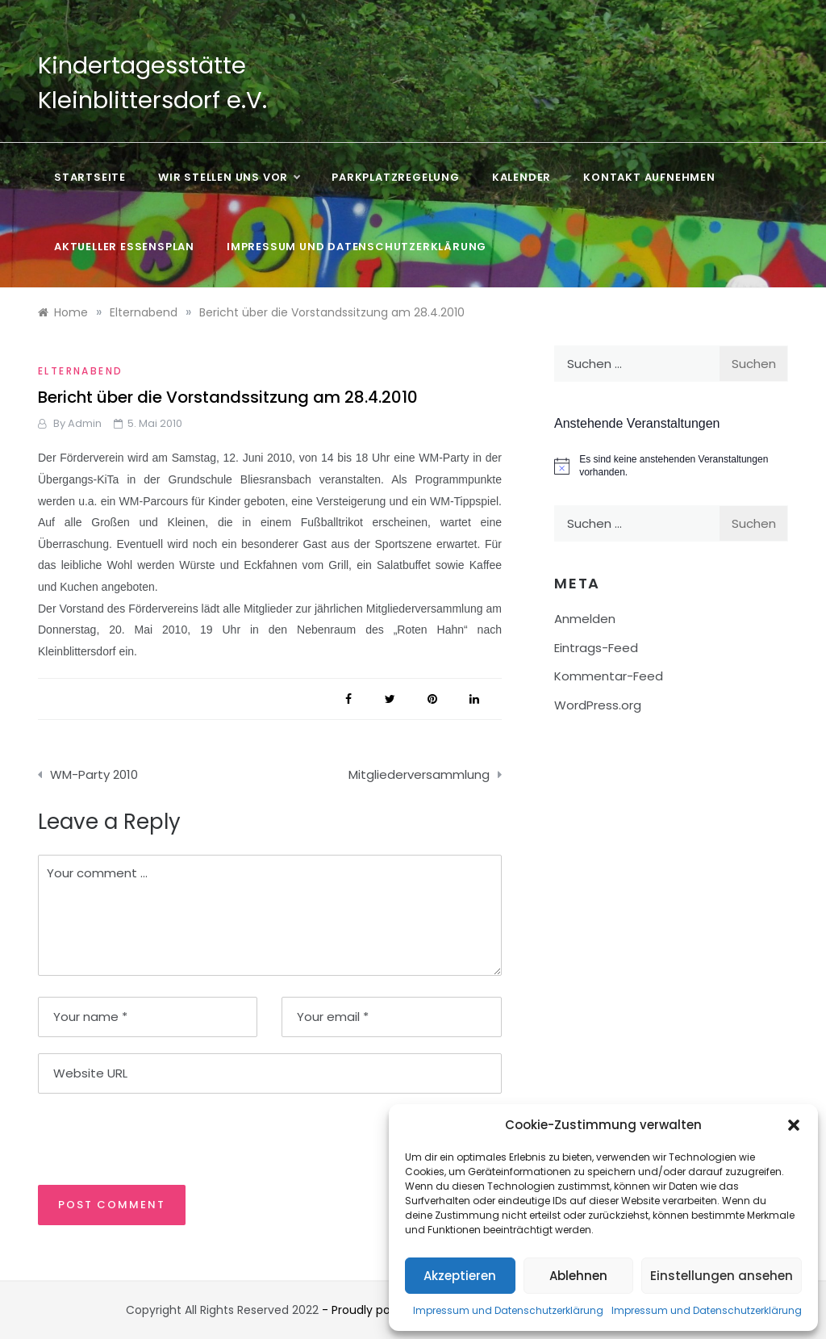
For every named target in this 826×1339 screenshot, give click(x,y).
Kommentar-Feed (608, 675)
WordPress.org (597, 705)
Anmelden (584, 618)
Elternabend (80, 371)
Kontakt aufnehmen (649, 177)
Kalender (521, 177)
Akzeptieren (459, 1275)
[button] (794, 1125)
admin (85, 423)
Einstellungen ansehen (721, 1275)
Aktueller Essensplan (124, 246)
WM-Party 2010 (94, 774)
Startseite (90, 177)
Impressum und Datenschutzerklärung (508, 1310)
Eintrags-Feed (596, 647)
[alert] (671, 466)
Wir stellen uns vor (228, 177)
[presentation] (148, 1138)
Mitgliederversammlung (419, 774)
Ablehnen (578, 1275)
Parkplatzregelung (396, 177)
